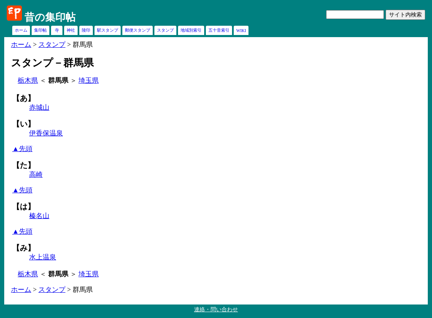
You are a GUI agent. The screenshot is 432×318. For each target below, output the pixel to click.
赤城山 (39, 107)
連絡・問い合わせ (216, 309)
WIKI (241, 30)
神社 (71, 30)
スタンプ (165, 30)
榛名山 (39, 215)
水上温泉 (42, 257)
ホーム (21, 30)
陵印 (86, 30)
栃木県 (28, 80)
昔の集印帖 (50, 17)
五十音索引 (219, 30)
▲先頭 (22, 148)
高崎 (36, 174)
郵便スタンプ (137, 30)
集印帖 (40, 30)
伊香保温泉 (46, 133)
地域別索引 (191, 30)
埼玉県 (88, 80)
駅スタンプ (107, 30)
